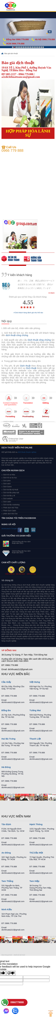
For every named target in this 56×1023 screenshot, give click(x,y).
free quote (12, 259)
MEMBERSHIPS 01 (6, 425)
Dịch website (8, 498)
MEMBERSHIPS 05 (9, 432)
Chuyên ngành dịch (12, 470)
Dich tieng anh (10, 6)
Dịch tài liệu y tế (9, 495)
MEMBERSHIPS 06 (31, 432)
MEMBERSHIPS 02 (16, 425)
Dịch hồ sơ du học (10, 477)
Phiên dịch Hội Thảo (10, 508)
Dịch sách (7, 483)
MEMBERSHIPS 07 (13, 439)
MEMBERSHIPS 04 (35, 425)
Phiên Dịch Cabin (9, 510)
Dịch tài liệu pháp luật (11, 492)
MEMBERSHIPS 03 (25, 425)
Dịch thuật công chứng (39, 340)
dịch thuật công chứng (17, 335)
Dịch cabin (7, 502)
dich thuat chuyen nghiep (26, 452)
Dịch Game (7, 486)
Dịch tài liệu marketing (11, 505)
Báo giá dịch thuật (11, 53)
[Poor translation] (11, 973)
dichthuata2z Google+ (9, 528)
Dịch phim (7, 480)
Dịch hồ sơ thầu (9, 475)
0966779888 (17, 1002)
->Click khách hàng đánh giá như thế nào (28, 312)
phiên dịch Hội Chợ (10, 513)
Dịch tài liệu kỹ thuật (10, 489)
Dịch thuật (25, 365)
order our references (35, 259)
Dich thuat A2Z (6, 955)
